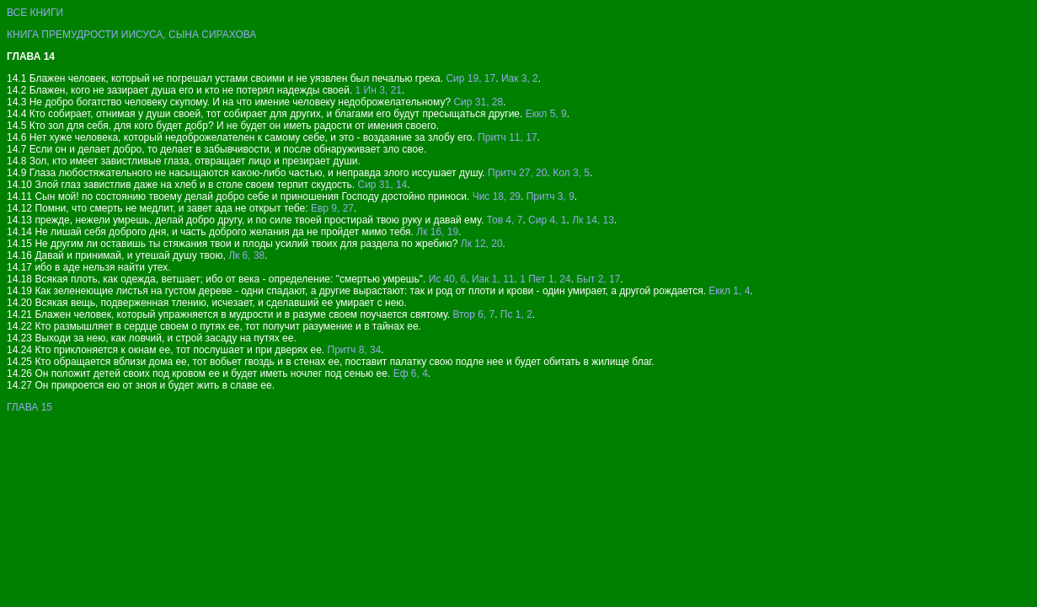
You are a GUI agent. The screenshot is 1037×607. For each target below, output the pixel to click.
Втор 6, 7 (474, 314)
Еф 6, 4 (410, 373)
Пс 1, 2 (516, 314)
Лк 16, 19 (437, 232)
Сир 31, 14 (382, 185)
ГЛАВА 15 (29, 407)
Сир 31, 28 (478, 102)
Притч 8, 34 (355, 350)
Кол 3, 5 (571, 173)
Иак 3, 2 (519, 78)
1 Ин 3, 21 (378, 90)
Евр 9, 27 (332, 208)
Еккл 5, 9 (546, 114)
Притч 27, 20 (517, 173)
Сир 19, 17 (470, 78)
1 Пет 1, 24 (545, 279)
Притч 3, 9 (551, 196)
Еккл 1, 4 (729, 291)
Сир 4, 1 (547, 220)
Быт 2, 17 (598, 279)
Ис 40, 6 (448, 279)
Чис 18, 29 (497, 196)
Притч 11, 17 (507, 137)
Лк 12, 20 (482, 244)
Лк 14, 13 (593, 220)
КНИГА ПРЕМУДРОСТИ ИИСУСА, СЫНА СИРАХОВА (131, 34)
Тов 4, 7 (505, 220)
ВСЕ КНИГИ (35, 13)
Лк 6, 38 (246, 255)
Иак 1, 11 (493, 279)
